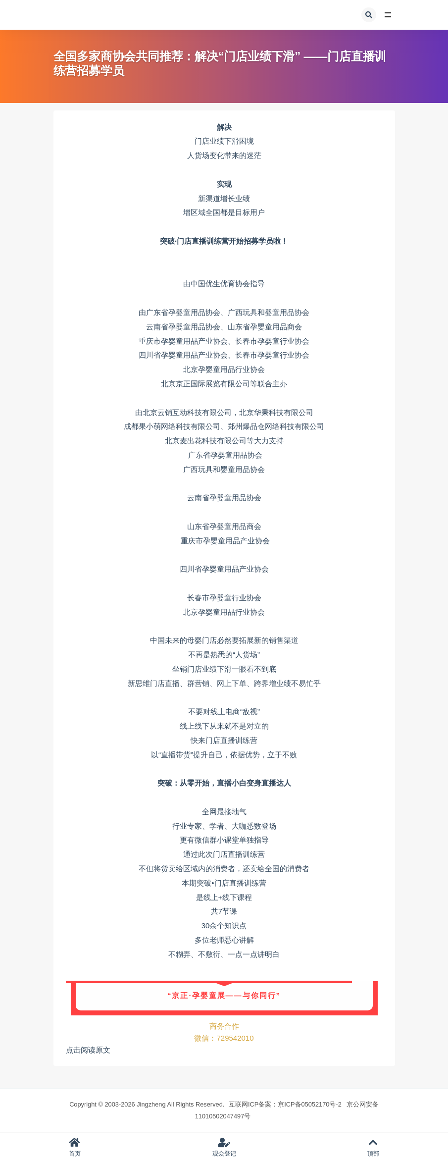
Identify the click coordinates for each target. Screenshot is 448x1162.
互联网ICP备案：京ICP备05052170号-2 (285, 1104)
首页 (74, 1147)
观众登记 (224, 1147)
